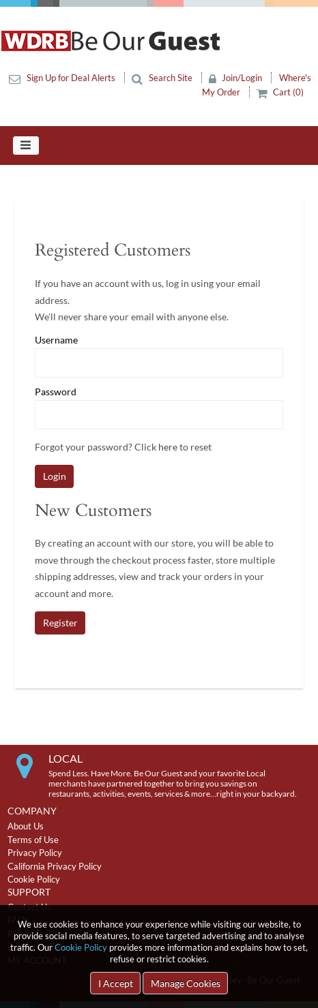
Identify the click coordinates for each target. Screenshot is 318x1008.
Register (60, 622)
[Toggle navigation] (26, 145)
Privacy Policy (35, 852)
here (167, 447)
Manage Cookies (185, 983)
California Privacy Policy (55, 866)
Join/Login (237, 77)
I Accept (115, 983)
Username (56, 340)
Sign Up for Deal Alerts (63, 77)
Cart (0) (280, 92)
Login (54, 476)
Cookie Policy (81, 947)
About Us (26, 826)
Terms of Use (33, 839)
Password (55, 392)
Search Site (163, 77)
